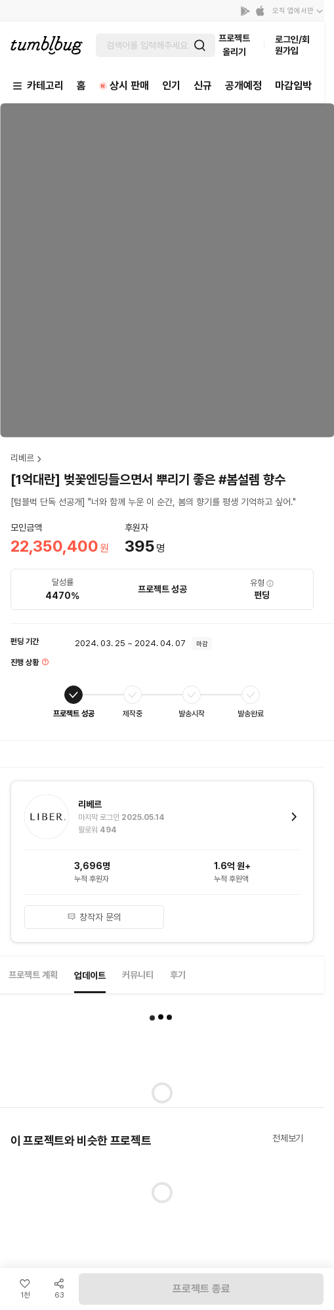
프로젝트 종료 (201, 1288)
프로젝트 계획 (33, 975)
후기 (178, 975)
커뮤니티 (138, 975)
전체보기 (287, 1138)
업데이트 (90, 975)
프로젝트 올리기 (234, 45)
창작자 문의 (94, 917)
